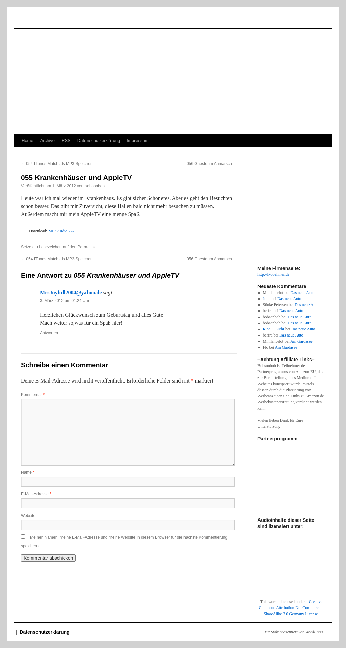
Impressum (137, 140)
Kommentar (33, 394)
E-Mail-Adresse (36, 494)
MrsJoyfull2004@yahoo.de (71, 292)
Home (27, 140)
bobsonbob (95, 186)
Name (27, 472)
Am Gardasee (301, 341)
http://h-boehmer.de (273, 274)
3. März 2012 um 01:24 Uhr (64, 300)
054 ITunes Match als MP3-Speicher (56, 163)
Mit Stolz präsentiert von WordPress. (294, 632)
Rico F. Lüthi (273, 329)
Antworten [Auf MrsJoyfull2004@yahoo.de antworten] (49, 333)
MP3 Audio (61, 231)
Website (28, 515)
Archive (47, 140)
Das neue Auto (303, 292)
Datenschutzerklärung (98, 140)
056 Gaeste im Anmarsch (212, 163)
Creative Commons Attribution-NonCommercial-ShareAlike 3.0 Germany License (291, 607)
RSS (66, 140)
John (267, 298)
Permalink (86, 247)
